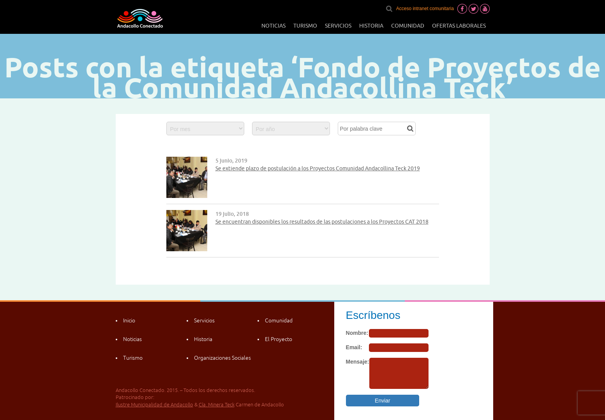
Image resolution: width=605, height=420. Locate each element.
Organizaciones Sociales (222, 358)
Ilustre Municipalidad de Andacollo (154, 405)
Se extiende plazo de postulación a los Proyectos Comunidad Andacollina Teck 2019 (317, 168)
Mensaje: (357, 362)
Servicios (338, 26)
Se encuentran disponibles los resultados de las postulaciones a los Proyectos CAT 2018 (322, 222)
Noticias (273, 26)
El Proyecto (278, 339)
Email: (354, 347)
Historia (371, 26)
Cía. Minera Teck (217, 405)
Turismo (305, 26)
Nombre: (357, 333)
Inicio (129, 320)
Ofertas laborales (459, 26)
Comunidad (407, 26)
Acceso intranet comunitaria (425, 8)
